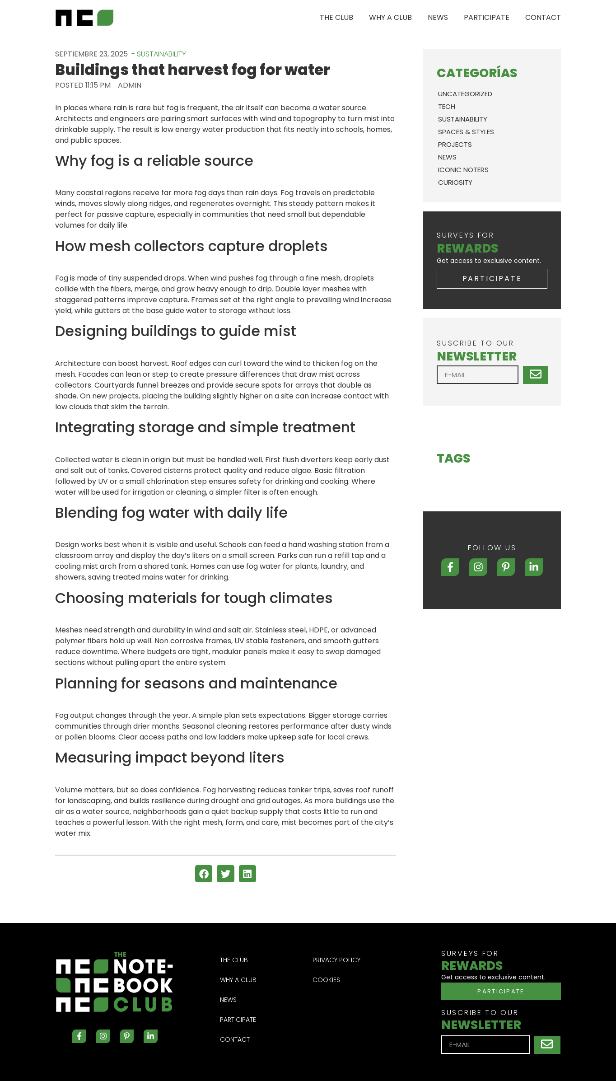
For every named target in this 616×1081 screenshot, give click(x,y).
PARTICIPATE (486, 17)
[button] (203, 873)
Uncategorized (465, 93)
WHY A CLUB (390, 17)
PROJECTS (455, 144)
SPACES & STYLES (466, 131)
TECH (446, 106)
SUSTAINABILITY (462, 119)
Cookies (326, 979)
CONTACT (543, 17)
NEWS (438, 17)
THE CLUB (336, 17)
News (447, 157)
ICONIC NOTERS (463, 169)
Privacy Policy (336, 959)
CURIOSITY (455, 182)
